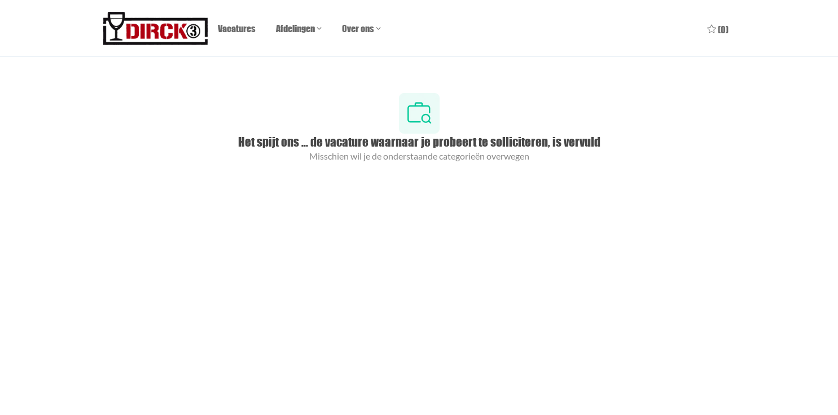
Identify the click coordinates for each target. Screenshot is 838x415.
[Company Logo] (155, 28)
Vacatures (237, 28)
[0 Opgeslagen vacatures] (718, 28)
